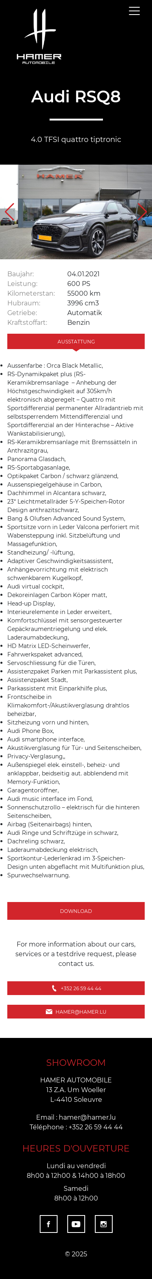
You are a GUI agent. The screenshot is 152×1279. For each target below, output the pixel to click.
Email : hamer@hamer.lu (76, 1117)
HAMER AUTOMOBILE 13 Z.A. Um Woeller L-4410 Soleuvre (76, 1089)
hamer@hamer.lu (76, 1011)
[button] (142, 212)
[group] (76, 212)
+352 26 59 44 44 (76, 988)
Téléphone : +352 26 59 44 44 (76, 1126)
